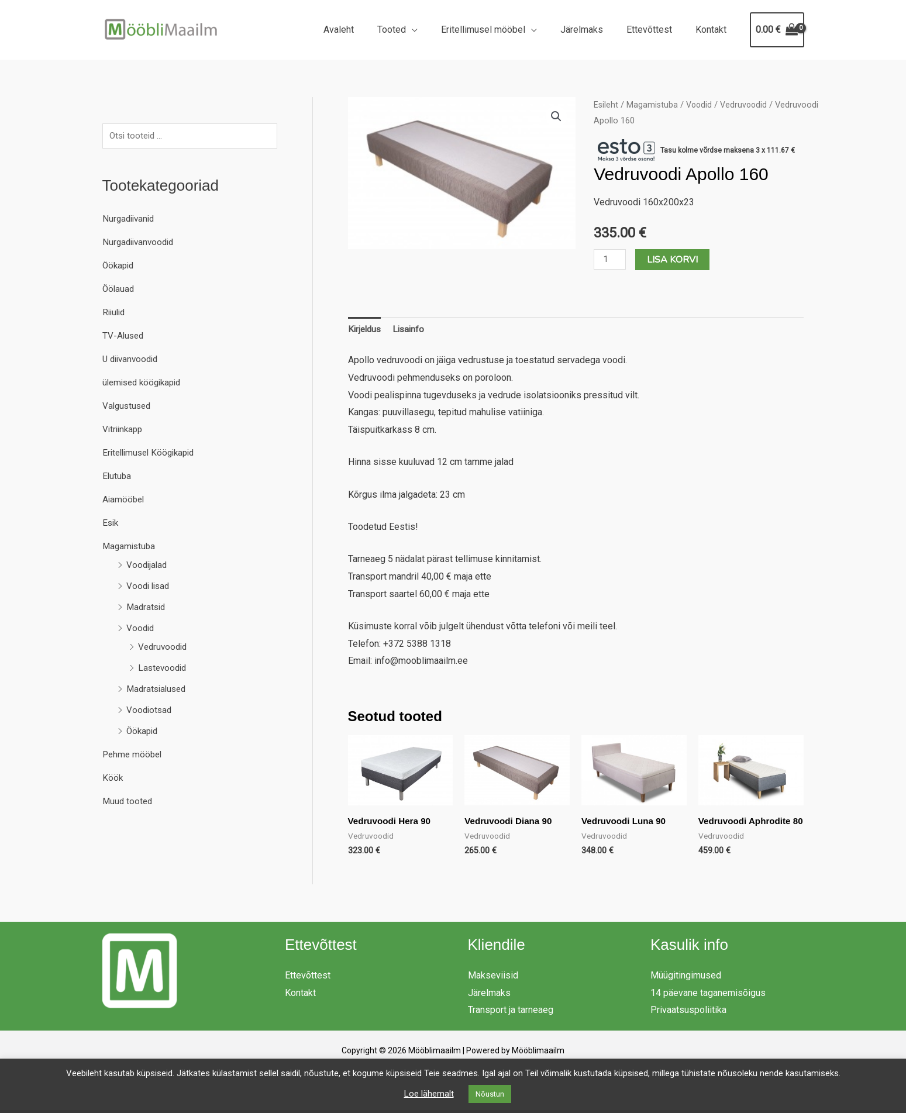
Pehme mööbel (133, 755)
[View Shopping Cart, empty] (777, 29)
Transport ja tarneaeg (510, 1022)
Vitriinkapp (124, 430)
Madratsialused (158, 689)
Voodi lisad (149, 586)
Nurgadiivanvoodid (140, 243)
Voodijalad (147, 565)
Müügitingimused (685, 987)
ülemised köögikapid (145, 383)
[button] (555, 117)
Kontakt (713, 29)
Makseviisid (493, 987)
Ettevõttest (656, 29)
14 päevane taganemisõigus (708, 1004)
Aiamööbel (124, 500)
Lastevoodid (164, 668)
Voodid (141, 629)
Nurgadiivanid (130, 219)
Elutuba (117, 477)
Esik (111, 523)
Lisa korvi (674, 259)
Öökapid (119, 266)
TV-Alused (124, 336)
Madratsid (147, 608)
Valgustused (128, 406)
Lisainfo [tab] (412, 330)
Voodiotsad (150, 710)
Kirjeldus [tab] (366, 330)
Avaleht (364, 29)
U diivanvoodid (132, 360)
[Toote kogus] (611, 259)
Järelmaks (593, 29)
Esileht (606, 104)
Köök (112, 778)
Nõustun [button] (490, 1094)
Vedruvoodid (164, 647)
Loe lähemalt (429, 1093)
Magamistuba (130, 547)
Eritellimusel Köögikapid (152, 453)
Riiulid (115, 313)
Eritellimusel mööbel (499, 29)
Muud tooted (128, 802)
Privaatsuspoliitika (688, 1022)
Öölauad (119, 289)
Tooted (412, 29)
